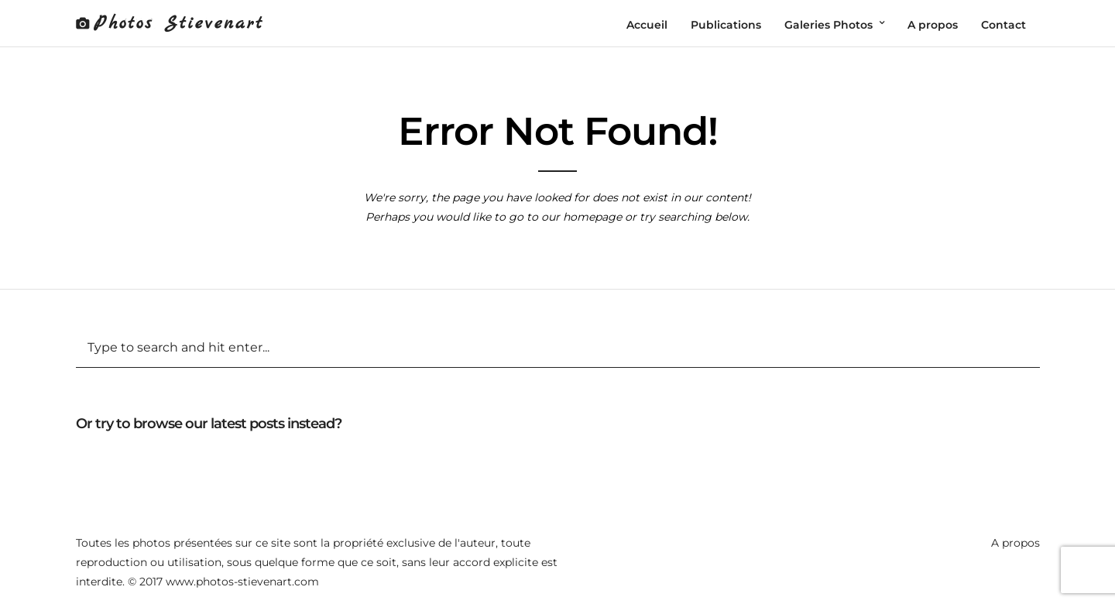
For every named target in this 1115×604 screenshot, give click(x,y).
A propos (1015, 543)
